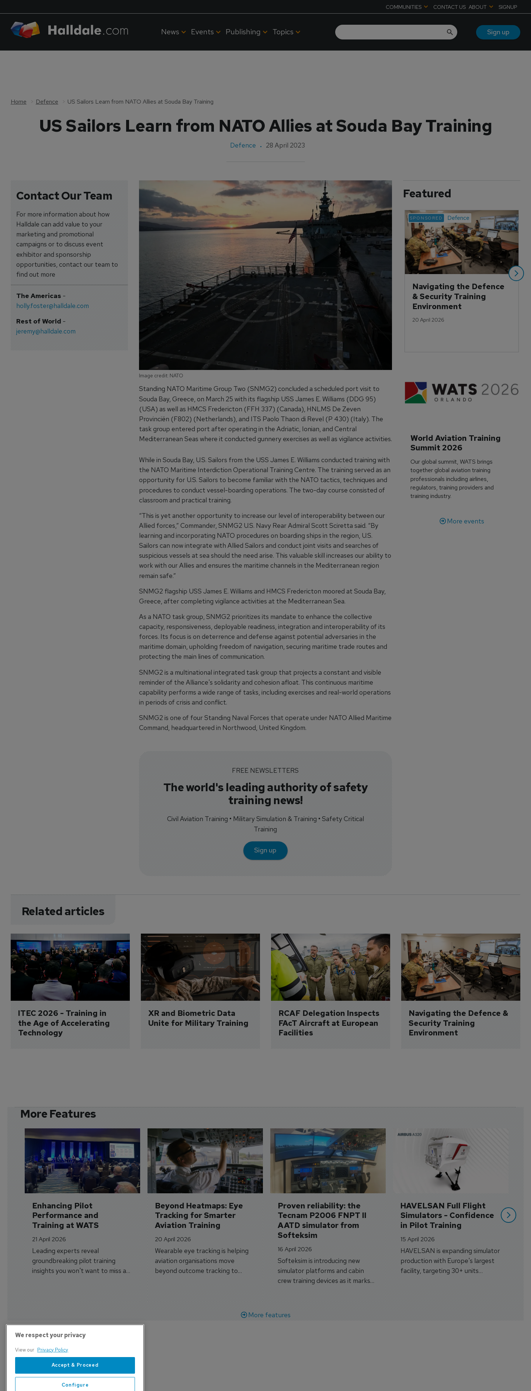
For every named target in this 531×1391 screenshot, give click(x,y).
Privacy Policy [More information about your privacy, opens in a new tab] (52, 1372)
